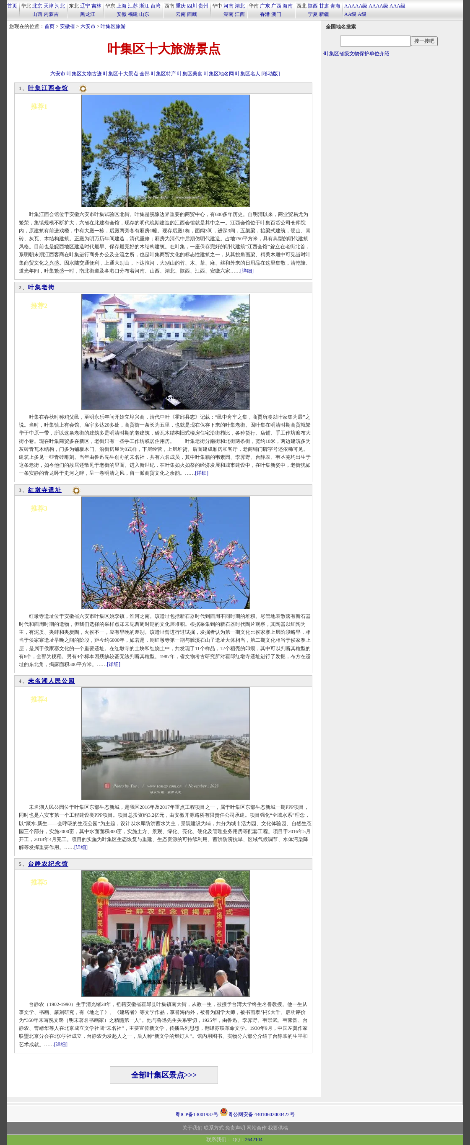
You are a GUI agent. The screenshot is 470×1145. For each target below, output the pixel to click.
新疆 (324, 14)
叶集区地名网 (219, 74)
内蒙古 (51, 14)
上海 (122, 6)
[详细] (247, 271)
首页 (12, 6)
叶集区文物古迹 (84, 74)
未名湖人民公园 (51, 681)
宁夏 (313, 14)
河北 (60, 6)
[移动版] (271, 74)
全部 (145, 74)
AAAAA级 (355, 6)
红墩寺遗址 (45, 490)
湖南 (228, 14)
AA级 (350, 14)
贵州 (203, 6)
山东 (144, 14)
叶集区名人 (247, 74)
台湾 (156, 6)
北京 (37, 6)
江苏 (133, 6)
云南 (181, 14)
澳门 (276, 14)
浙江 (144, 6)
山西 (37, 14)
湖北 (240, 6)
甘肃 (324, 6)
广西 (276, 6)
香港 (265, 14)
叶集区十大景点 (120, 74)
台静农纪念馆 (48, 864)
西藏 (192, 14)
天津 (49, 6)
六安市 (88, 26)
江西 (240, 14)
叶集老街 (41, 287)
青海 (335, 6)
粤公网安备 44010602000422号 (257, 1112)
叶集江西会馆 (48, 88)
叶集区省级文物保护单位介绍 (357, 54)
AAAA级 (378, 6)
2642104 (253, 1139)
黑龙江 (87, 14)
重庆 (181, 6)
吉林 (96, 6)
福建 (133, 14)
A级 (362, 14)
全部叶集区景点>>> (164, 1075)
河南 (228, 6)
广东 (265, 6)
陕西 (313, 6)
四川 (192, 6)
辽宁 (85, 6)
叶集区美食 (190, 74)
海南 (288, 6)
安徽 (122, 14)
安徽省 (67, 26)
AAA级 (397, 6)
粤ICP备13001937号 (196, 1114)
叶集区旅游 (113, 26)
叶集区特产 (163, 74)
